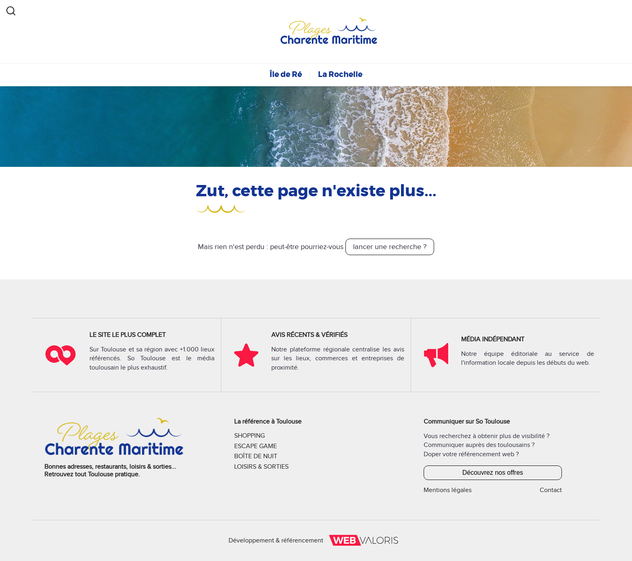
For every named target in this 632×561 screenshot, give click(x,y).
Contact (551, 490)
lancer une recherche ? (389, 247)
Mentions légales (448, 490)
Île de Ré (286, 74)
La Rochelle (340, 74)
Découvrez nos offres (492, 472)
